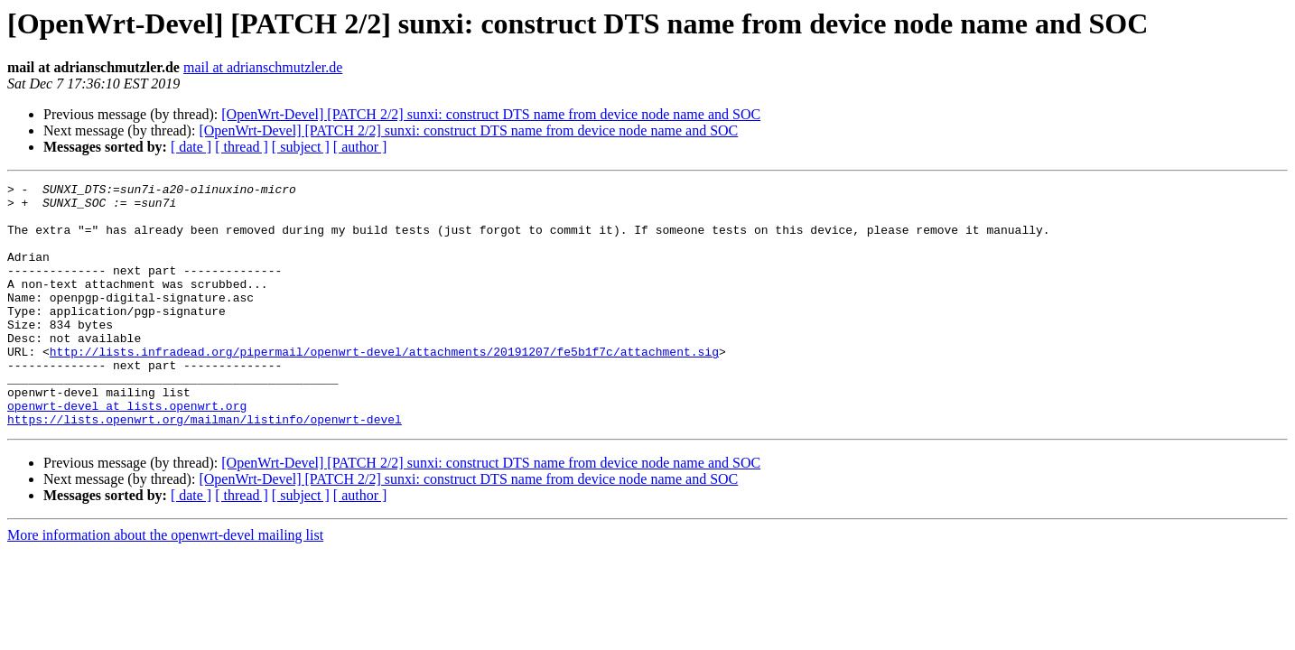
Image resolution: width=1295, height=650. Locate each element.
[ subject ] (301, 146)
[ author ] (360, 146)
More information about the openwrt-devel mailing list (165, 583)
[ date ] (191, 146)
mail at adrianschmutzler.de (262, 67)
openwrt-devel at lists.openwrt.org (127, 451)
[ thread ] (241, 146)
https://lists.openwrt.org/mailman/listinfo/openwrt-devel (204, 468)
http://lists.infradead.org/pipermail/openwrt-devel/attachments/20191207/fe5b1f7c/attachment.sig (384, 386)
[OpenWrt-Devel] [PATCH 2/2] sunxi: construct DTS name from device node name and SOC (490, 114)
